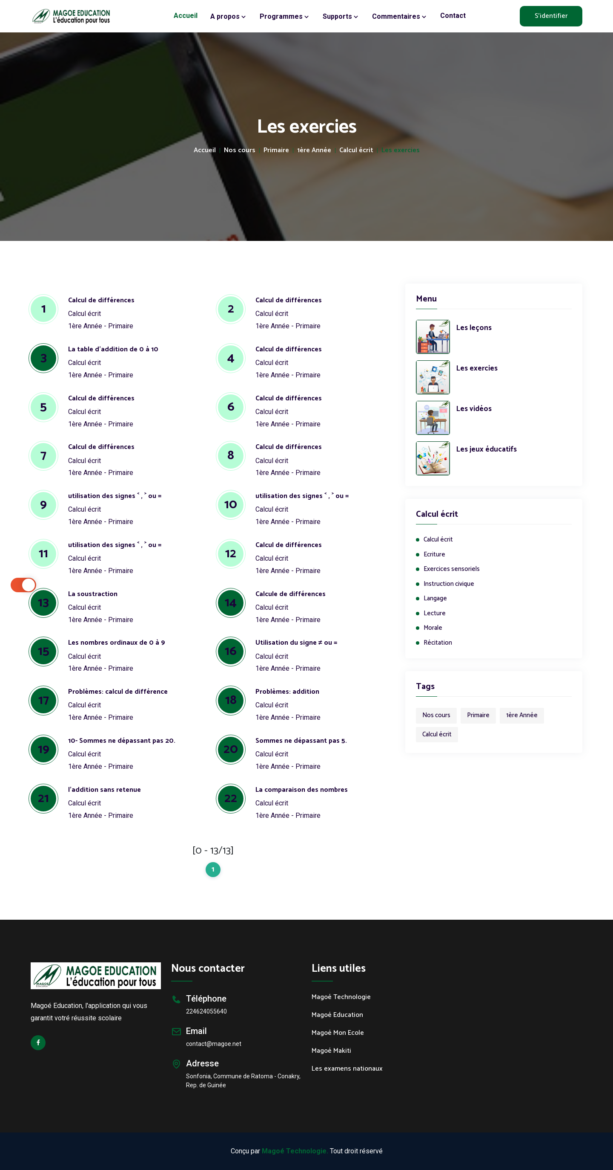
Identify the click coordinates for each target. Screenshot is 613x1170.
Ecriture (434, 555)
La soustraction (92, 594)
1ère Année (314, 150)
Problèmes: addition (287, 692)
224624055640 (206, 1011)
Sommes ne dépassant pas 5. (301, 741)
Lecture (435, 614)
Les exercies (477, 369)
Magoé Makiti (331, 1051)
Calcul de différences (101, 300)
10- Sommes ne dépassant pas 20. (121, 741)
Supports (341, 16)
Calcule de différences (290, 594)
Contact (453, 16)
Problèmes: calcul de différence (118, 692)
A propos (228, 16)
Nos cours (239, 150)
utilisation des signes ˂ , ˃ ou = (114, 496)
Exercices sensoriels (452, 569)
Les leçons (474, 328)
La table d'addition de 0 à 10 (113, 349)
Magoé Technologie (341, 997)
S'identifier (551, 16)
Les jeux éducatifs (486, 450)
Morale (433, 628)
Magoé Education (337, 1015)
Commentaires (399, 16)
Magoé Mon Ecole (338, 1033)
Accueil (186, 16)
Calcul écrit (356, 150)
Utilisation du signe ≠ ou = (296, 643)
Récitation (438, 643)
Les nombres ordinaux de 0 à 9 (116, 643)
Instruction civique (449, 584)
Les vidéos (474, 409)
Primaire (276, 150)
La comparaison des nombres (301, 790)
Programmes (285, 16)
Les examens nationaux (347, 1069)
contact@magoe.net (213, 1043)
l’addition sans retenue (104, 790)
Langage (435, 599)
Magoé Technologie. (295, 1151)
